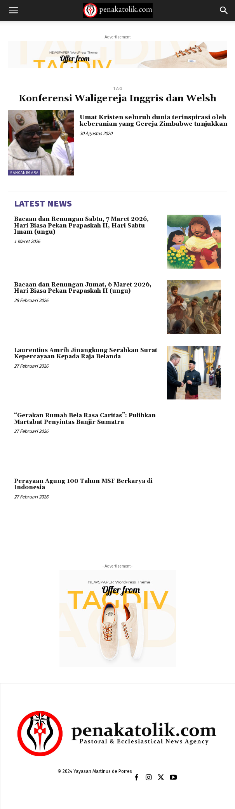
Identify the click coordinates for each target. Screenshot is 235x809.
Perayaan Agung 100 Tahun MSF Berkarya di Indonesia (83, 484)
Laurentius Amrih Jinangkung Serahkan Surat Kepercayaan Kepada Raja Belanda (85, 354)
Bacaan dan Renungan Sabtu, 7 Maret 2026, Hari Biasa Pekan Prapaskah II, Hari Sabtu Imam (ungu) (81, 225)
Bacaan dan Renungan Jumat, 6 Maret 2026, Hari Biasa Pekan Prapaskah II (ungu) (82, 288)
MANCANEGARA (23, 172)
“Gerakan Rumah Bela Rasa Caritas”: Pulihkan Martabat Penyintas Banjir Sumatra (85, 419)
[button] (13, 10)
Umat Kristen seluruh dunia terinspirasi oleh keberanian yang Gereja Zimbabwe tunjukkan (153, 120)
